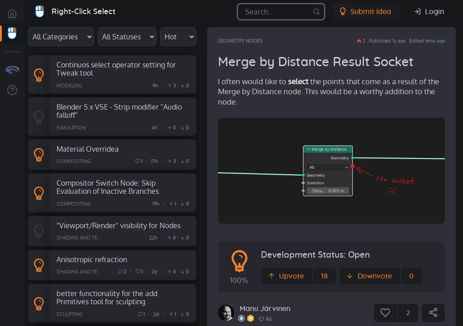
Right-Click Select (83, 11)
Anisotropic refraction (92, 259)
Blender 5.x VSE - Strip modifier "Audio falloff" (119, 111)
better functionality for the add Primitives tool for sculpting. (107, 297)
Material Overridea (88, 148)
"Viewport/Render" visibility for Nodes (118, 225)
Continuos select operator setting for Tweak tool (116, 68)
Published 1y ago (387, 41)
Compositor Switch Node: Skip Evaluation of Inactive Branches (108, 187)
